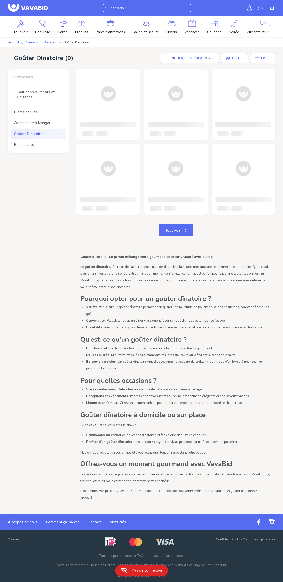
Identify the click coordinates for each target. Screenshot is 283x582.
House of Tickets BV (105, 565)
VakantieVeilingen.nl (191, 565)
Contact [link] (94, 522)
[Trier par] (189, 58)
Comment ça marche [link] (63, 522)
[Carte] (234, 58)
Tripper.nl (219, 565)
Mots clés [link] (118, 522)
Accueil (13, 42)
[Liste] (262, 58)
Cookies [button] (14, 539)
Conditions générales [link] (259, 539)
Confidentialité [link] (227, 539)
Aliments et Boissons (41, 42)
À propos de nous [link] (23, 522)
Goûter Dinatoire (76, 42)
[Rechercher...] (147, 8)
